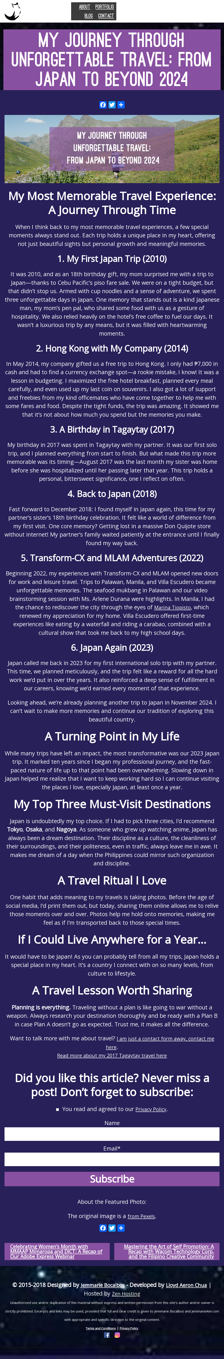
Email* (112, 1155)
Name (112, 1130)
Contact (204, 14)
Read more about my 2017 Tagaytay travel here (112, 1055)
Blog (180, 14)
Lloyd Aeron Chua (189, 1292)
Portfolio (153, 14)
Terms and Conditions (99, 1335)
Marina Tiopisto (172, 607)
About (124, 14)
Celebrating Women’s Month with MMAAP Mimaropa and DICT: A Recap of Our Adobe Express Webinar (53, 1255)
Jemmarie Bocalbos (100, 1292)
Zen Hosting (126, 1301)
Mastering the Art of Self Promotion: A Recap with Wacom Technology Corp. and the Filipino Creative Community (170, 1255)
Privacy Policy (151, 1109)
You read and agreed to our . (112, 1109)
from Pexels (141, 1216)
